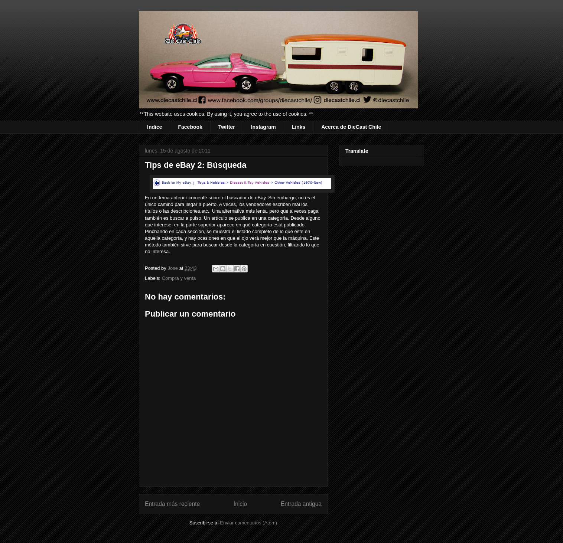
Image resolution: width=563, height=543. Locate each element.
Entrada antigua (301, 504)
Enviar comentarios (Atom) (248, 523)
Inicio (240, 504)
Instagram (263, 127)
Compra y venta (179, 278)
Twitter (226, 127)
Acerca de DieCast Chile (351, 127)
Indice (154, 127)
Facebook (190, 127)
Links (299, 127)
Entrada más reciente (172, 504)
